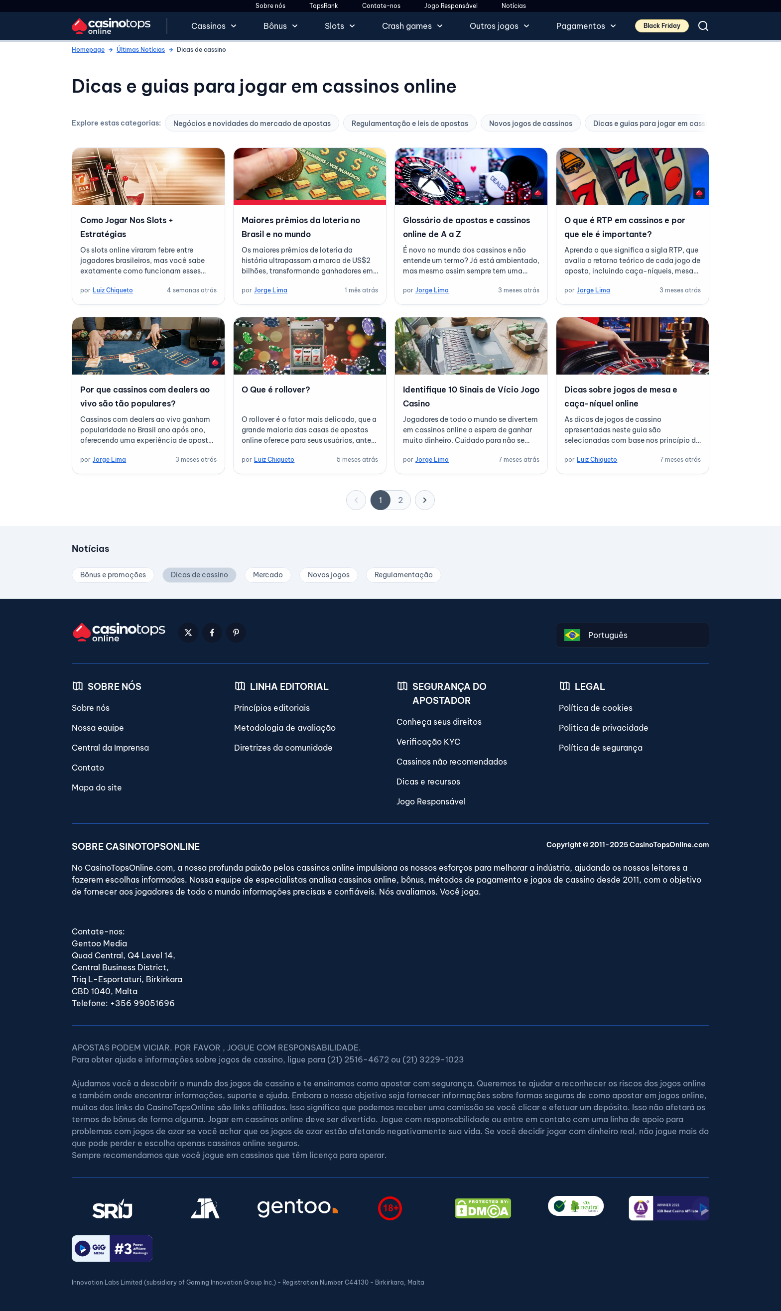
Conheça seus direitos (439, 722)
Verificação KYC (428, 742)
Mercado (268, 574)
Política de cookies (596, 708)
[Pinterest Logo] (236, 633)
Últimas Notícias (141, 49)
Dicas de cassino (199, 574)
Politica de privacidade (604, 728)
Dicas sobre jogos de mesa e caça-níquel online (620, 396)
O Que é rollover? (276, 389)
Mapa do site (97, 787)
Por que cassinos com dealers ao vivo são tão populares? (145, 396)
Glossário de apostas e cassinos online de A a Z (466, 227)
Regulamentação (404, 574)
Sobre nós (270, 5)
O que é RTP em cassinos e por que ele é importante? (624, 227)
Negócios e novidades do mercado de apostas (252, 123)
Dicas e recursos (428, 782)
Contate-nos (381, 5)
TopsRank (323, 5)
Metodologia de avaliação (285, 728)
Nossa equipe (98, 728)
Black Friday (662, 25)
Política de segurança (601, 748)
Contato (88, 768)
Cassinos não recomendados (451, 762)
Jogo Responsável (451, 5)
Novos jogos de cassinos (530, 123)
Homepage (88, 49)
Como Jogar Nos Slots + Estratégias (126, 227)
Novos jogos (329, 574)
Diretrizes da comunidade (283, 748)
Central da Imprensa (110, 748)
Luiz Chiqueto (113, 290)
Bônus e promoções (113, 574)
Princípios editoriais (272, 708)
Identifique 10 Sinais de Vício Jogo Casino (471, 396)
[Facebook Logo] (212, 633)
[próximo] (425, 500)
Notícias (514, 5)
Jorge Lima (270, 290)
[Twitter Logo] (188, 633)
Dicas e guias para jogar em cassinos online (667, 123)
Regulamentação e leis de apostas (410, 123)
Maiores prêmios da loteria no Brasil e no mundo (301, 227)
